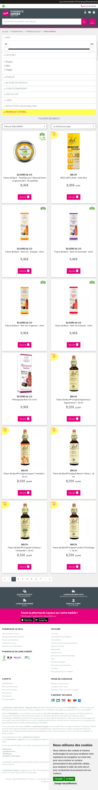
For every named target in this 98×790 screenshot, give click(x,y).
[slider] (6, 49)
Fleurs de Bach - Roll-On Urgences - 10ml (24, 326)
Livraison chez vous (59, 687)
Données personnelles (61, 665)
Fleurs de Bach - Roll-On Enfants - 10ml (73, 326)
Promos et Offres (16, 112)
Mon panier (7, 693)
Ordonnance (56, 653)
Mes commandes (9, 690)
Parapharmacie (17, 31)
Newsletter (55, 650)
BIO (7, 65)
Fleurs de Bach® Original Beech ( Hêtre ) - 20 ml (73, 475)
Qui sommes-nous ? (11, 634)
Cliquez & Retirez (24, 593)
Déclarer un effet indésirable (63, 656)
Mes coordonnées (10, 687)
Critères (10, 55)
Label (8, 100)
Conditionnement (16, 89)
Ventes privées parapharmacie (64, 643)
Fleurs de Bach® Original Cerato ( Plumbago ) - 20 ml (73, 549)
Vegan (8, 69)
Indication (20, 106)
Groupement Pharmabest (13, 637)
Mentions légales (58, 662)
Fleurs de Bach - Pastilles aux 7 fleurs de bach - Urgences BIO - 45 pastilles (24, 180)
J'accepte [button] (58, 779)
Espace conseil (57, 646)
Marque (10, 77)
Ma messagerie (8, 699)
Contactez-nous (9, 643)
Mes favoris (7, 696)
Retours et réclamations (12, 646)
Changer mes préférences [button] (65, 783)
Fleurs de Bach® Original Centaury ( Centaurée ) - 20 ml (24, 549)
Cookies (54, 669)
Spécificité (11, 94)
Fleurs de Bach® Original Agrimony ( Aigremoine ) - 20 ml (73, 401)
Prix (7, 38)
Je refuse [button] (70, 779)
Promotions (56, 640)
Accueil (5, 31)
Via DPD (24, 602)
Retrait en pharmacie (60, 684)
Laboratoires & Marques (61, 637)
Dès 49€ (73, 593)
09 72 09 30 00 (73, 602)
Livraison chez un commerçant (64, 690)
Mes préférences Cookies (62, 672)
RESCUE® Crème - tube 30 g (73, 178)
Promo (8, 61)
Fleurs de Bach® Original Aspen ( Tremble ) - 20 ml (24, 475)
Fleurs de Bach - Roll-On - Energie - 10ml (24, 252)
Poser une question (10, 640)
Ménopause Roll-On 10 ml (24, 400)
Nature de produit (16, 83)
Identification (7, 684)
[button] (24, 126)
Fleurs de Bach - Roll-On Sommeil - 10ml (73, 252)
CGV (53, 659)
